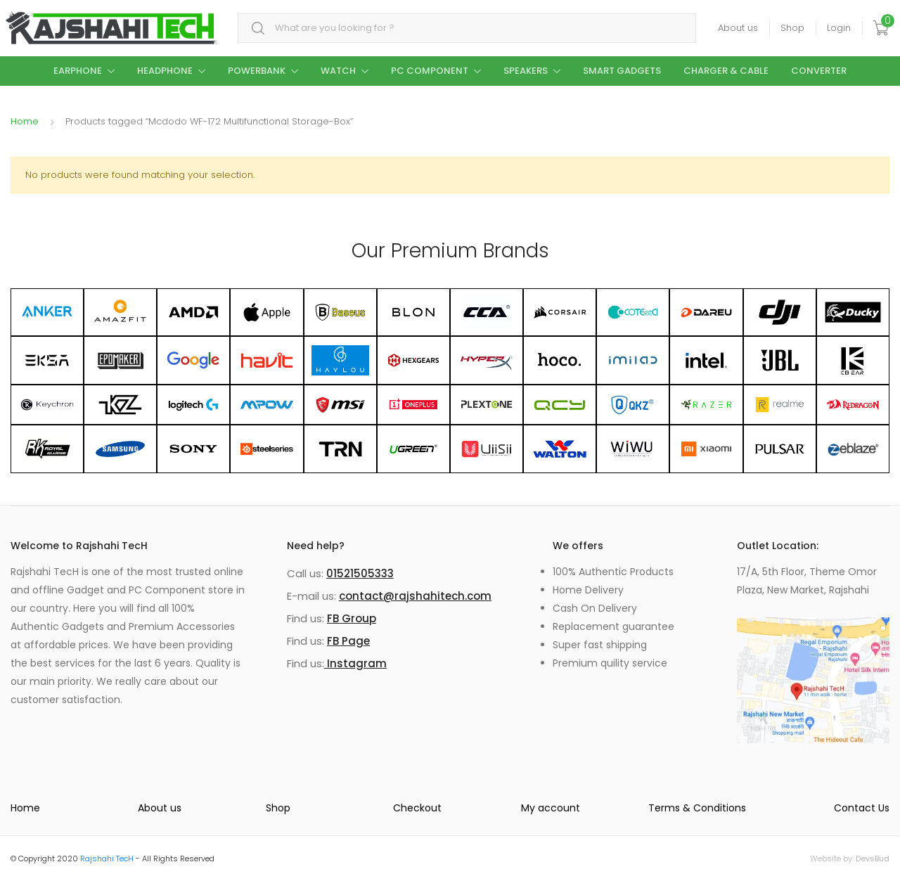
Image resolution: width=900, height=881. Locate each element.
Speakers (525, 70)
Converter (819, 70)
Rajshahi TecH (107, 858)
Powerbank (256, 70)
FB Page (348, 641)
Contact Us (861, 808)
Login (839, 27)
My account (550, 808)
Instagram (355, 663)
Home (25, 121)
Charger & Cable (726, 70)
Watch (338, 70)
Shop (792, 27)
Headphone (165, 70)
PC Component (429, 70)
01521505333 (360, 573)
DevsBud (872, 858)
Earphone (77, 70)
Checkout (417, 808)
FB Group (351, 618)
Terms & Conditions (697, 808)
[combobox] (467, 28)
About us (738, 27)
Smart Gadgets (622, 70)
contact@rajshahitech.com (415, 596)
